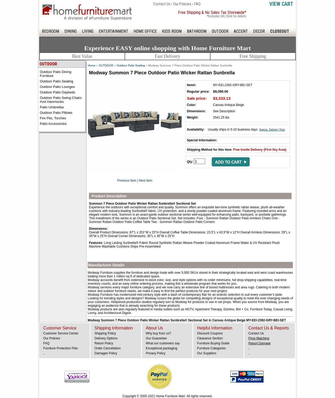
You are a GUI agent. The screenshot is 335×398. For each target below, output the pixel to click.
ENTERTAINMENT (113, 31)
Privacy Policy (155, 353)
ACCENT (241, 31)
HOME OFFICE (145, 31)
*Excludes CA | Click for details (226, 16)
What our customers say (163, 343)
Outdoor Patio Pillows (56, 113)
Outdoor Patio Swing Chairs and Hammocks (61, 100)
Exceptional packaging (161, 348)
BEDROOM (50, 31)
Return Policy (103, 343)
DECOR (259, 31)
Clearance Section (210, 338)
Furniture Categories (211, 348)
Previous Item (126, 180)
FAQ (197, 4)
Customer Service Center (61, 333)
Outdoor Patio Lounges (57, 87)
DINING (70, 31)
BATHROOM (196, 31)
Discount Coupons (210, 333)
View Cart (281, 4)
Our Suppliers (206, 353)
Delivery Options (106, 338)
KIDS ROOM (172, 31)
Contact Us (161, 4)
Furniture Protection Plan (60, 348)
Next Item (145, 180)
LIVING (87, 31)
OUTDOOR (220, 31)
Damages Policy (105, 353)
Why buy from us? (158, 333)
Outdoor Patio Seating (56, 81)
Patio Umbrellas (52, 107)
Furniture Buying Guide (213, 343)
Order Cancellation (107, 348)
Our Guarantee (156, 338)
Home (91, 65)
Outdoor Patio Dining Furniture (55, 74)
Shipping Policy (105, 333)
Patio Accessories (53, 124)
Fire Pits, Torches (53, 118)
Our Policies (182, 4)
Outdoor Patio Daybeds (57, 92)
